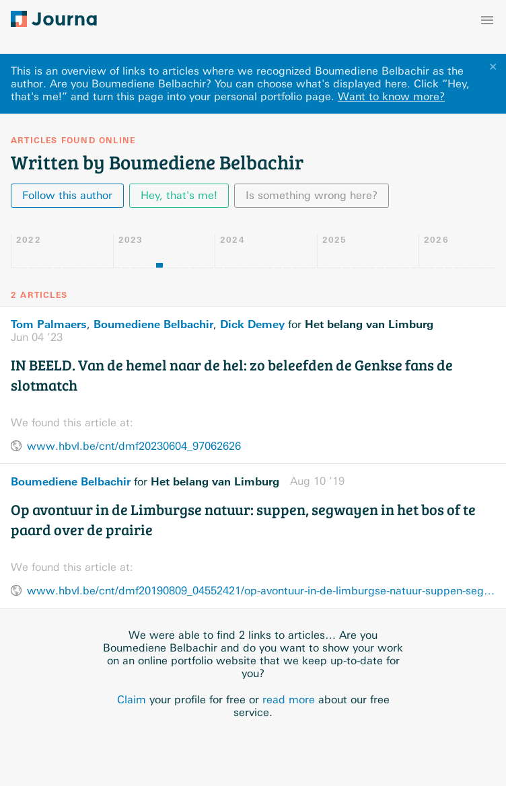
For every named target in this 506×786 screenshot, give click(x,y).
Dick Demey (252, 324)
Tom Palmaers (49, 324)
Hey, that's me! (179, 195)
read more (288, 699)
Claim (131, 699)
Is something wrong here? (311, 195)
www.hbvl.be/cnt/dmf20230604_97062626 (134, 446)
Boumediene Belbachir (153, 324)
